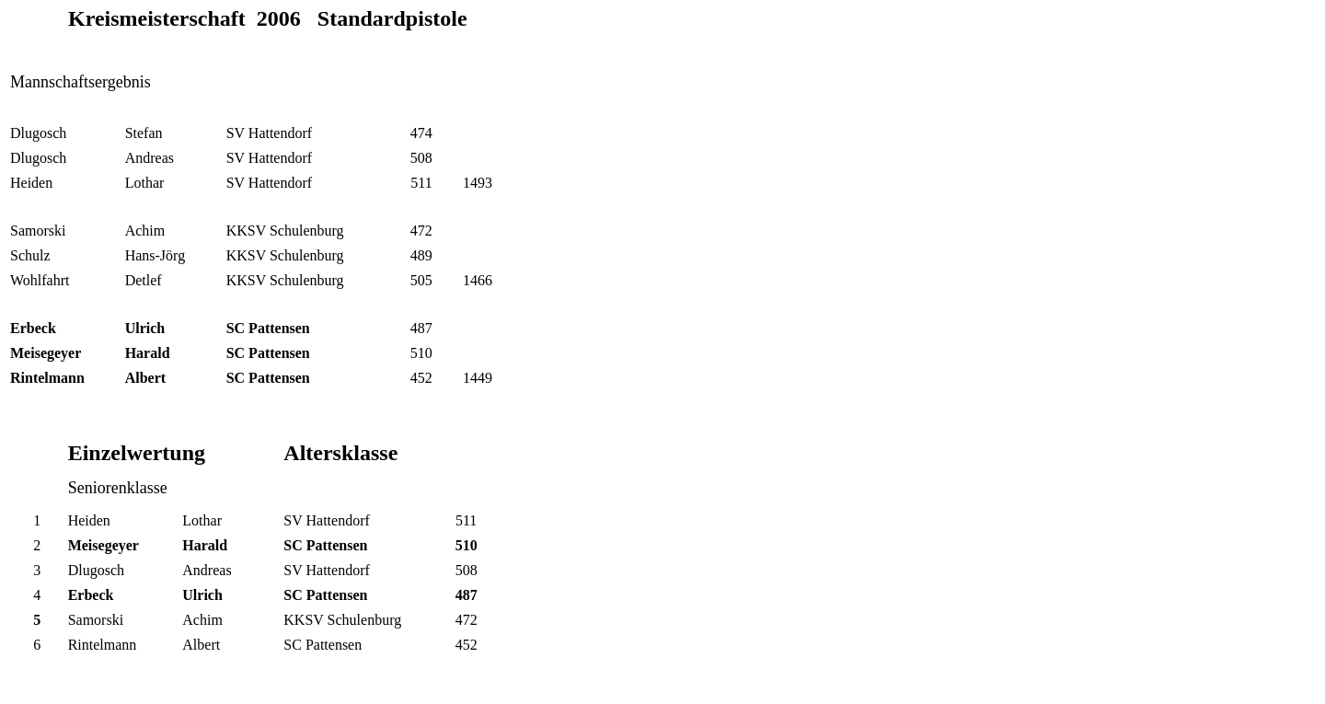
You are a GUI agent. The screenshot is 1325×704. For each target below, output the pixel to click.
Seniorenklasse (117, 488)
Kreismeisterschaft (157, 18)
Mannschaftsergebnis (80, 82)
